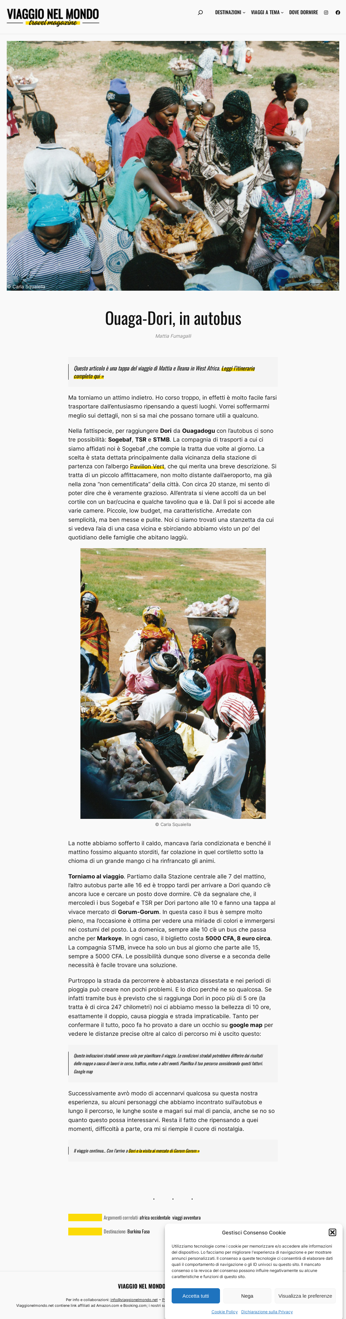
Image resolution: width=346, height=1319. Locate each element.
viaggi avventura (186, 1217)
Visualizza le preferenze (305, 1310)
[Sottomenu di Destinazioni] (244, 12)
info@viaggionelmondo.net (134, 1299)
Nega (247, 1310)
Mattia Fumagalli (173, 336)
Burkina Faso (138, 1231)
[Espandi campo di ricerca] (200, 12)
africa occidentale (155, 1217)
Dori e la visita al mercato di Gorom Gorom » (163, 1150)
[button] (332, 1247)
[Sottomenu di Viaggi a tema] (282, 12)
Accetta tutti (195, 1310)
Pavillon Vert (147, 466)
